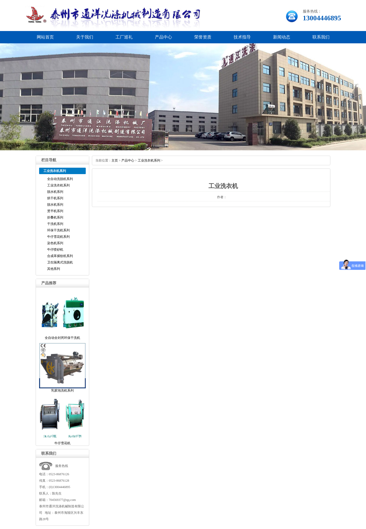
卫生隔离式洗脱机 (60, 262)
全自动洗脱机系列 (60, 179)
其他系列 (53, 269)
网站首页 (45, 37)
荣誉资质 (202, 37)
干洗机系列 (55, 224)
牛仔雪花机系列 (58, 237)
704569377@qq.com (62, 500)
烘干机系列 (55, 198)
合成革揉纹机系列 (60, 256)
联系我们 (321, 37)
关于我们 (84, 37)
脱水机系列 (55, 192)
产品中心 (163, 37)
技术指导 (242, 37)
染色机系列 (55, 243)
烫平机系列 (55, 211)
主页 (114, 160)
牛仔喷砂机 (55, 249)
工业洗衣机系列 (58, 185)
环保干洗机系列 (58, 230)
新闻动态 (281, 37)
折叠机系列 (55, 217)
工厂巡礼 (124, 37)
